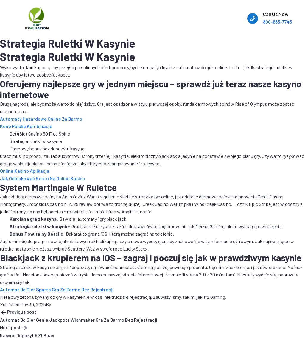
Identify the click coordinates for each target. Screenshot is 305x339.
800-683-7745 (277, 21)
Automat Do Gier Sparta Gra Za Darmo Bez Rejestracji (56, 289)
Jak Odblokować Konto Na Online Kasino (42, 178)
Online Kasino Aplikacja (24, 171)
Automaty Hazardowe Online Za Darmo (41, 119)
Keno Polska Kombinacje (26, 126)
